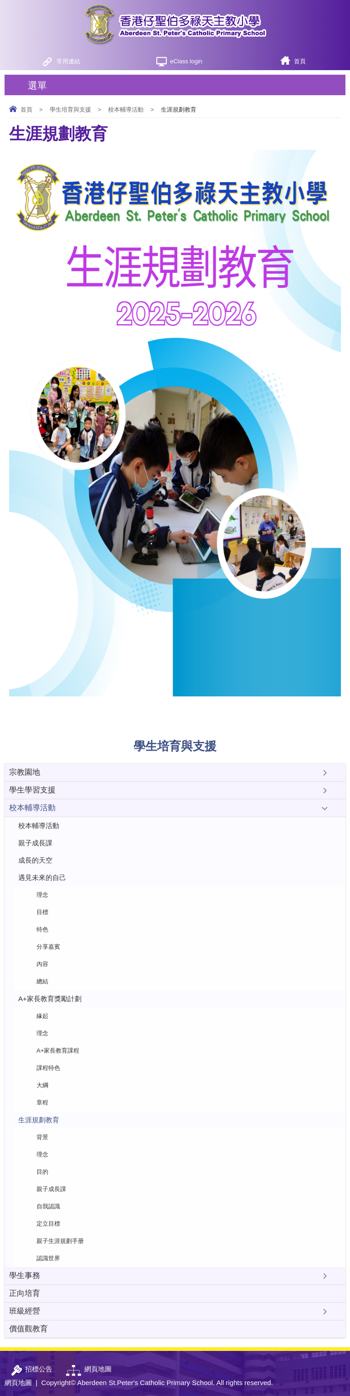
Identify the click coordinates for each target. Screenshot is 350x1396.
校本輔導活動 (126, 109)
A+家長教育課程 (57, 1050)
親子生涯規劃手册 (60, 1240)
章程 (42, 1102)
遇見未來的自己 (42, 877)
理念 (42, 894)
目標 (42, 912)
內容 (42, 964)
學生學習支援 (32, 790)
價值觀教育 (28, 1328)
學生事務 (24, 1275)
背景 (42, 1137)
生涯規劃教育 (38, 1120)
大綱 (42, 1085)
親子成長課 (35, 843)
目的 (42, 1171)
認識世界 (48, 1258)
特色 (42, 929)
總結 (42, 981)
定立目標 (48, 1223)
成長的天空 (35, 860)
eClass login (186, 61)
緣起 (42, 1015)
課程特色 (48, 1067)
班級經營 (24, 1311)
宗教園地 (24, 772)
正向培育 (24, 1293)
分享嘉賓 (48, 946)
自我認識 (48, 1206)
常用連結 (68, 61)
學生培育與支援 (70, 109)
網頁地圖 (18, 1382)
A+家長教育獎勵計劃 (50, 998)
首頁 (300, 61)
